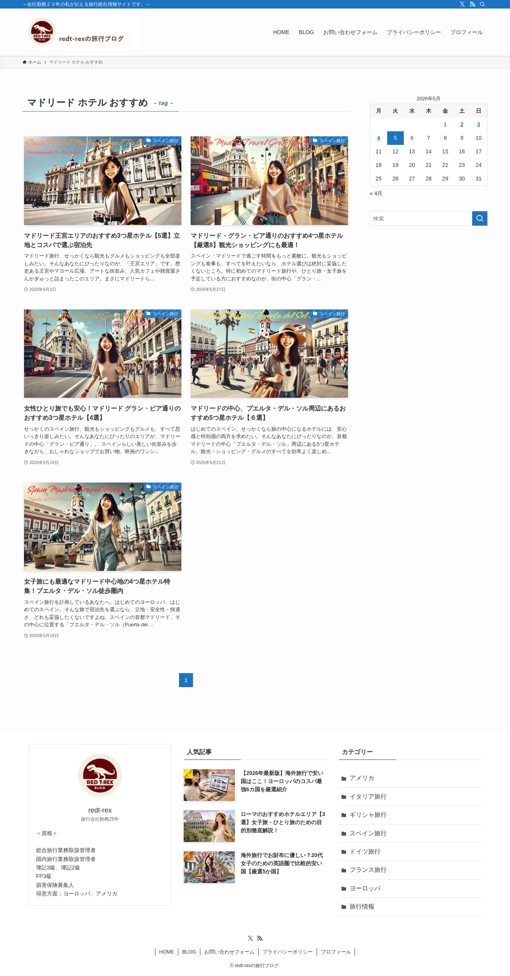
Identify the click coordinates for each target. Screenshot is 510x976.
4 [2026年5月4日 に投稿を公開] (378, 138)
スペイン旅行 (368, 833)
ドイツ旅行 (365, 851)
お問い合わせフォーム (229, 952)
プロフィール (336, 952)
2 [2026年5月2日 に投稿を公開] (461, 124)
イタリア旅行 (368, 796)
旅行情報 (362, 906)
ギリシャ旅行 (368, 814)
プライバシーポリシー (287, 952)
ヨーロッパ (365, 888)
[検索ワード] (429, 218)
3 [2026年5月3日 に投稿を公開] (478, 124)
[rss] (472, 4)
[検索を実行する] (480, 218)
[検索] (482, 4)
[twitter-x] (462, 4)
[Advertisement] (429, 287)
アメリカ (362, 778)
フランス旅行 (368, 869)
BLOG (189, 952)
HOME (166, 952)
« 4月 (376, 193)
